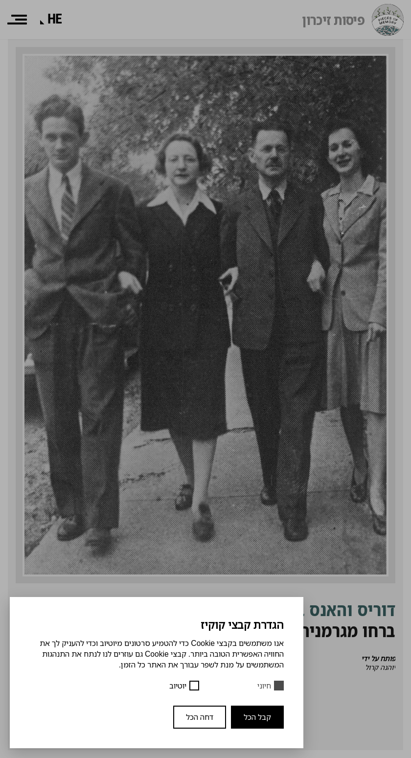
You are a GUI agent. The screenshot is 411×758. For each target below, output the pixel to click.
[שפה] (54, 19)
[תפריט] (17, 19)
